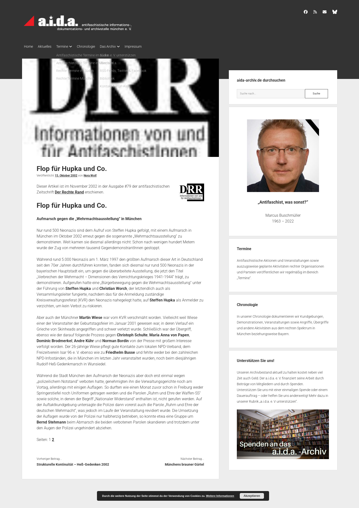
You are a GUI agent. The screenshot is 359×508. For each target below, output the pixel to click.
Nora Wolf (90, 174)
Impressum (145, 46)
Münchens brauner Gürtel (184, 463)
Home (28, 46)
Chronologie (93, 46)
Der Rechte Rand (69, 190)
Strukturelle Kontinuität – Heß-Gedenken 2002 (73, 463)
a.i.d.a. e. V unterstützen (278, 400)
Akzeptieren (252, 496)
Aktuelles (47, 46)
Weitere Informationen (220, 495)
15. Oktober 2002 (66, 174)
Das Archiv (118, 46)
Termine (67, 46)
